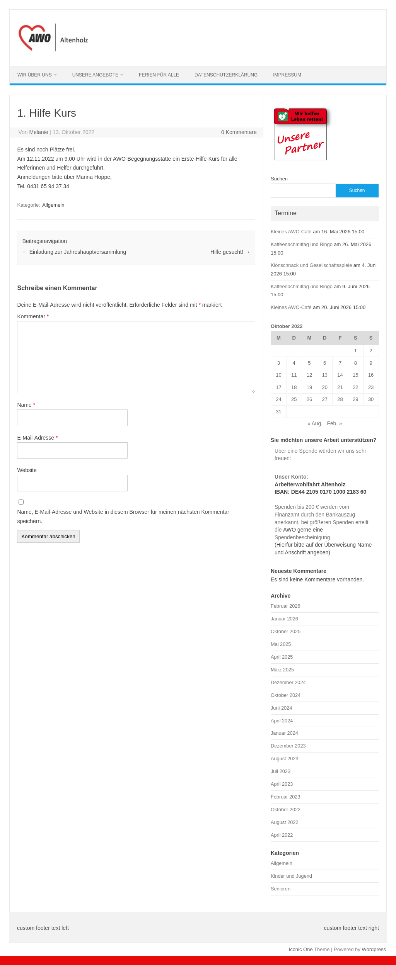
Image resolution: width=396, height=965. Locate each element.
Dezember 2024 (288, 682)
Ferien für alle (159, 75)
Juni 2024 (281, 708)
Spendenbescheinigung (302, 537)
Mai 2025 (281, 644)
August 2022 (285, 822)
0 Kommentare (239, 132)
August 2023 (285, 758)
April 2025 (282, 657)
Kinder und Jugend (291, 876)
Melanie (38, 132)
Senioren (280, 889)
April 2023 (282, 784)
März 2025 (282, 670)
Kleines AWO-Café (291, 231)
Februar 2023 (285, 797)
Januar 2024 (284, 733)
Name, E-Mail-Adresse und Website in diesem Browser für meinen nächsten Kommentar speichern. (123, 516)
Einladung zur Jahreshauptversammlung (74, 252)
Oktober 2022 (285, 809)
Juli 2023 (280, 771)
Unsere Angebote (95, 75)
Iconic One (301, 949)
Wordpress (374, 949)
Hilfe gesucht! (230, 252)
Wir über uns (34, 75)
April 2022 (282, 835)
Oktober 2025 (285, 631)
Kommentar (33, 316)
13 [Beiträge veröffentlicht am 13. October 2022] (325, 375)
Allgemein (53, 205)
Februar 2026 (285, 606)
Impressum (287, 75)
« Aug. (315, 423)
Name (26, 405)
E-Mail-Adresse (37, 438)
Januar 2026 (284, 619)
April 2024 (282, 721)
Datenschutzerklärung (226, 75)
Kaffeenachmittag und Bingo (302, 244)
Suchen (279, 179)
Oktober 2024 (285, 695)
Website (26, 470)
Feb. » (334, 423)
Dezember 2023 (288, 746)
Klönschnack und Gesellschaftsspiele (311, 265)
